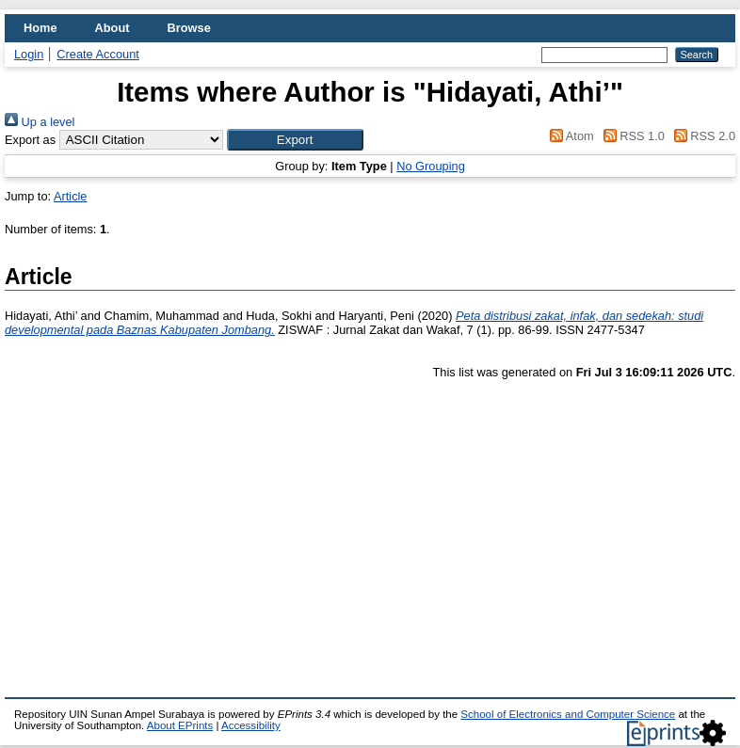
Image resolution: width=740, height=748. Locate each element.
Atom (569, 136)
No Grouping (430, 166)
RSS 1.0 (631, 136)
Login (28, 54)
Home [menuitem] (40, 28)
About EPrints (180, 725)
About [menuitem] (112, 28)
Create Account (97, 54)
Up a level (39, 122)
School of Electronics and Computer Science (567, 714)
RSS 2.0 (701, 136)
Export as (30, 140)
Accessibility (251, 725)
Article (71, 196)
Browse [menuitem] (189, 28)
